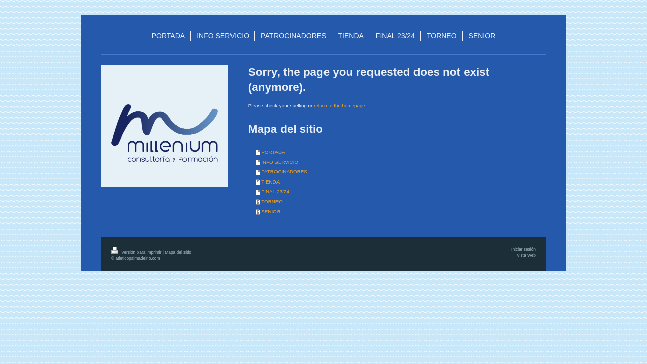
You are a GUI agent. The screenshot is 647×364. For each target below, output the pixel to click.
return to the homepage (339, 105)
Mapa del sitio (178, 252)
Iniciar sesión (523, 249)
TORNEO (272, 201)
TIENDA (270, 182)
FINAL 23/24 (275, 191)
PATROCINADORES (284, 171)
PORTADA (273, 152)
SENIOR (271, 211)
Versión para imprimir (137, 252)
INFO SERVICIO (279, 162)
